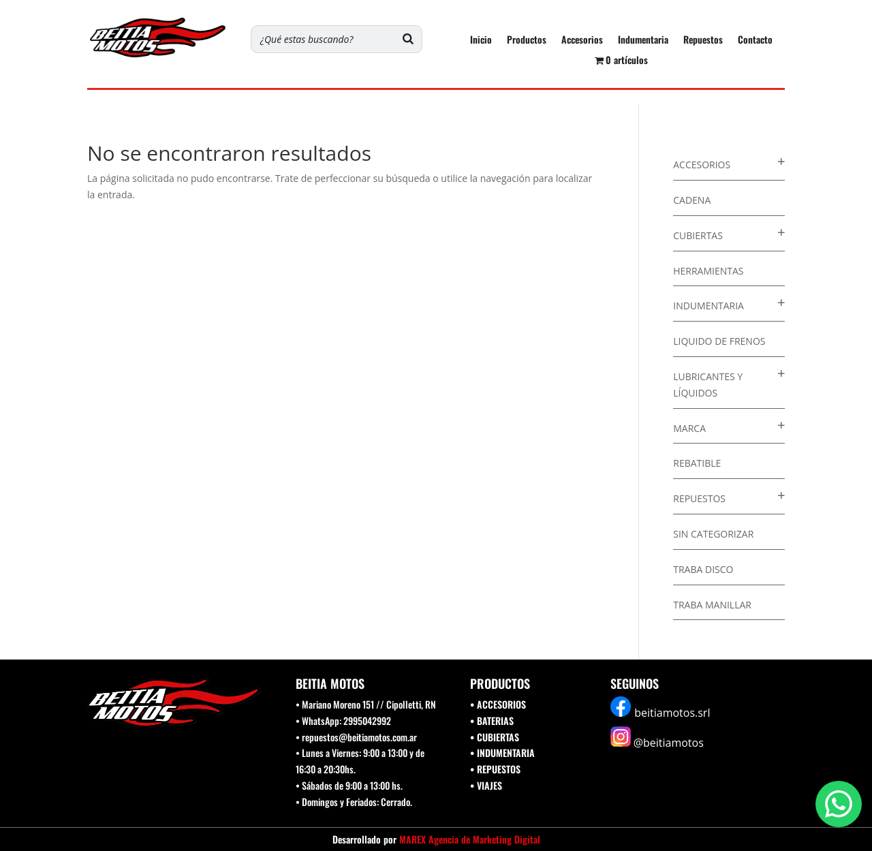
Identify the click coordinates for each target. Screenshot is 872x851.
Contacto (755, 40)
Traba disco (703, 569)
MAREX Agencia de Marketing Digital (469, 839)
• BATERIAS (492, 720)
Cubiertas (698, 235)
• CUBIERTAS (494, 737)
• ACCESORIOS (498, 704)
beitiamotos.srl (672, 712)
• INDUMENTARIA (502, 752)
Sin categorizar (713, 533)
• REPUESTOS (495, 769)
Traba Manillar (712, 604)
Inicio (481, 40)
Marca (689, 428)
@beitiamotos (669, 742)
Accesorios (582, 40)
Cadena (692, 200)
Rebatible (697, 463)
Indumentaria (643, 40)
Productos (526, 40)
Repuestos (703, 40)
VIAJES (489, 785)
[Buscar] (408, 39)
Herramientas (708, 270)
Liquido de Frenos (719, 341)
